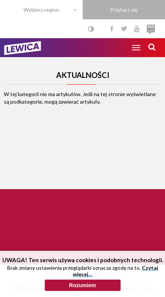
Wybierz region (41, 9)
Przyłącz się (123, 9)
